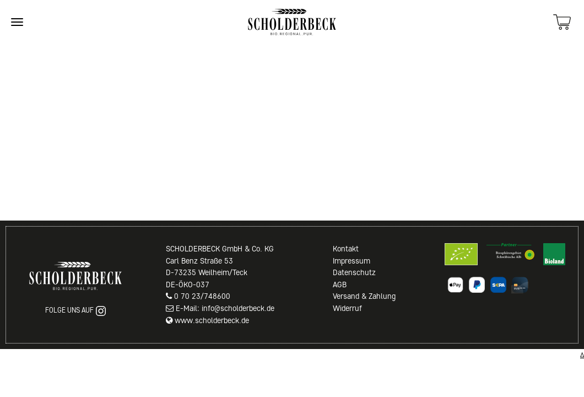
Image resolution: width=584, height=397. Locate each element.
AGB (340, 284)
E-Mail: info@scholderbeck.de (225, 308)
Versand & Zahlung (364, 296)
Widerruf (347, 308)
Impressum (351, 261)
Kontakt (346, 249)
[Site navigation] (17, 22)
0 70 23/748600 (202, 296)
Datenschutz (354, 272)
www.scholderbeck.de (212, 320)
